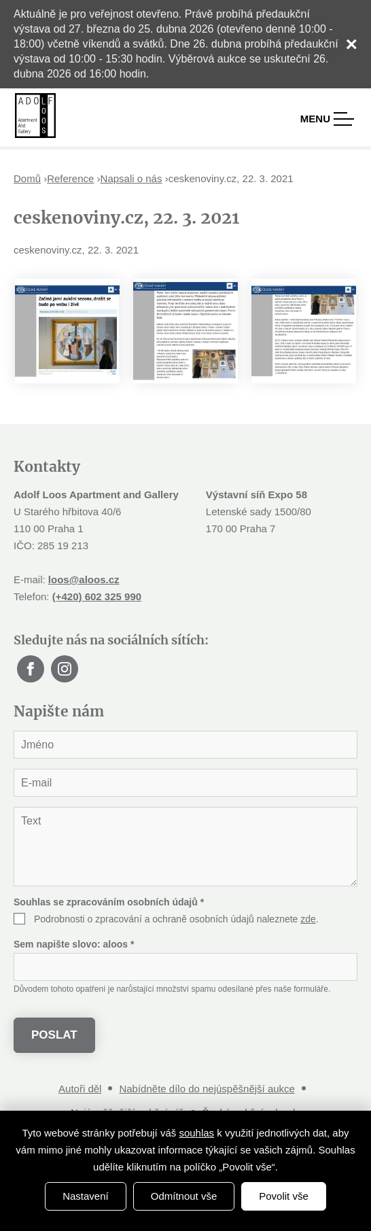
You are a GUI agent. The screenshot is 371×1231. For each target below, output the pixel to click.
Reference (70, 178)
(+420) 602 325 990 (96, 596)
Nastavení (86, 1196)
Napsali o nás (131, 178)
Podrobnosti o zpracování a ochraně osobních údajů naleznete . (176, 919)
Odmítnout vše (184, 1196)
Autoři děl (79, 1088)
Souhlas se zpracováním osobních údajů (109, 902)
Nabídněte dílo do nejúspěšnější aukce (207, 1088)
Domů (27, 178)
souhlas (196, 1133)
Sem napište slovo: (74, 944)
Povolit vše (283, 1196)
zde (308, 919)
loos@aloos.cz (84, 579)
